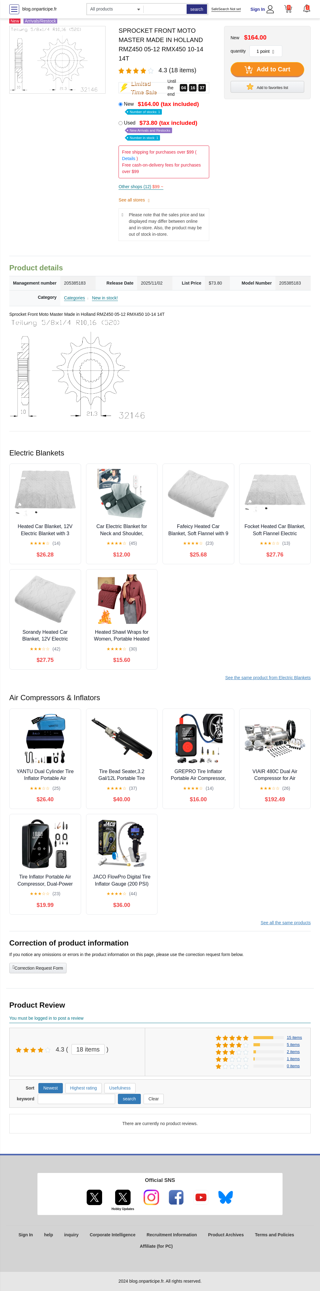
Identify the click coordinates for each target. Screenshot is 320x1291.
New (162, 107)
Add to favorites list (267, 86)
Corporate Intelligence (113, 1234)
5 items (293, 1044)
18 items (88, 1049)
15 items (294, 1037)
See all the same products (286, 922)
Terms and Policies (274, 1234)
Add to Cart (267, 70)
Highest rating (83, 1088)
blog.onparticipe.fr (39, 8)
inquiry (71, 1234)
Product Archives (226, 1234)
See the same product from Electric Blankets (268, 677)
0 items (293, 1066)
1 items (293, 1058)
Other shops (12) (141, 186)
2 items (293, 1051)
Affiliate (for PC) (156, 1246)
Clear (154, 1098)
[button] (307, 8)
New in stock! (105, 297)
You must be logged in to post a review (46, 1018)
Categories (74, 297)
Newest (50, 1088)
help (48, 1234)
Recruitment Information (172, 1234)
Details (128, 158)
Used (161, 130)
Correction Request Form (38, 967)
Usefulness (120, 1088)
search (196, 9)
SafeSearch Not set (226, 9)
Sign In (257, 9)
